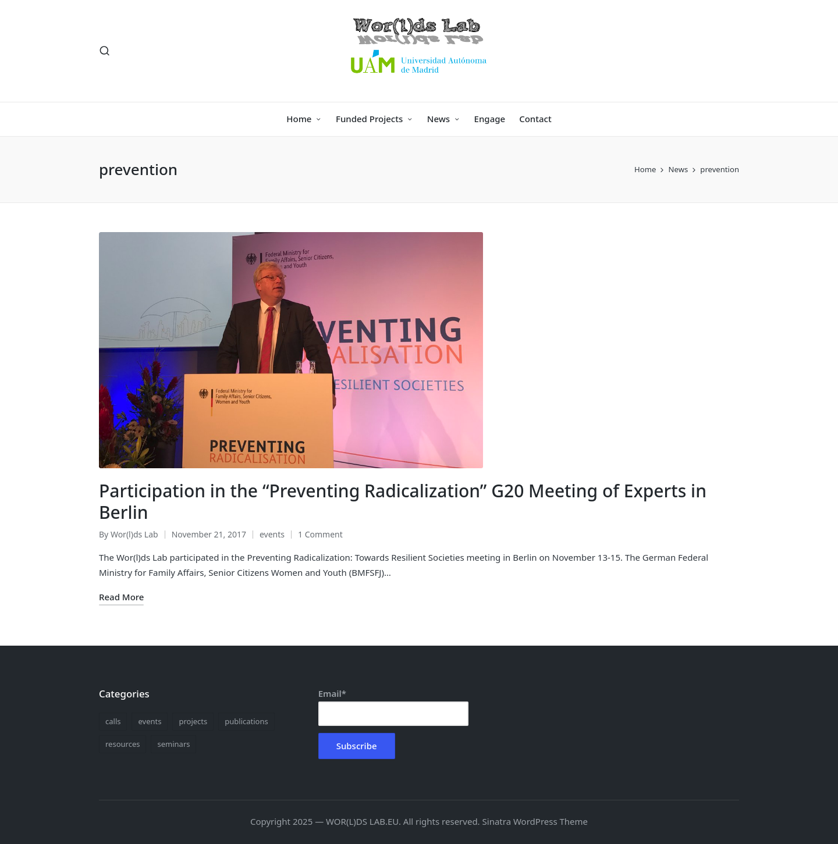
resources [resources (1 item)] (122, 744)
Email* (393, 707)
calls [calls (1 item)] (112, 721)
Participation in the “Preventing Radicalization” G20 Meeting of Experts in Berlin (402, 502)
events (272, 534)
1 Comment (320, 534)
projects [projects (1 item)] (193, 721)
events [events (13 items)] (149, 721)
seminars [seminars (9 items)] (173, 744)
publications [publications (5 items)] (246, 721)
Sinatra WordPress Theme (535, 821)
